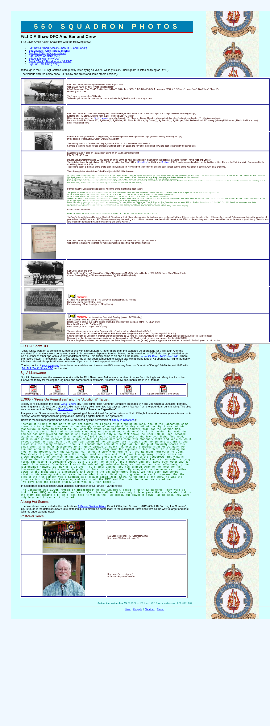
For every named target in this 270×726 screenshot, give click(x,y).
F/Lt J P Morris (101, 118)
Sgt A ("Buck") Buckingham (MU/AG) (50, 61)
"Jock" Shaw (65, 409)
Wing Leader (68, 403)
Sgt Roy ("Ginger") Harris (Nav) (47, 53)
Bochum (165, 162)
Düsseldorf (142, 162)
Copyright (137, 609)
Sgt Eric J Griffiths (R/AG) (44, 63)
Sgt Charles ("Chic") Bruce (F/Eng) (49, 50)
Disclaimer (150, 609)
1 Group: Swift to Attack (92, 506)
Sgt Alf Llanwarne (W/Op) (44, 58)
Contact (160, 609)
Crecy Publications (123, 420)
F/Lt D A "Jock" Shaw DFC (37, 368)
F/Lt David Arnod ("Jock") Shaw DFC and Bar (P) (58, 47)
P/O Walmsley (50, 365)
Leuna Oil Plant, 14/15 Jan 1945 (159, 356)
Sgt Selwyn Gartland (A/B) (44, 55)
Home (128, 609)
